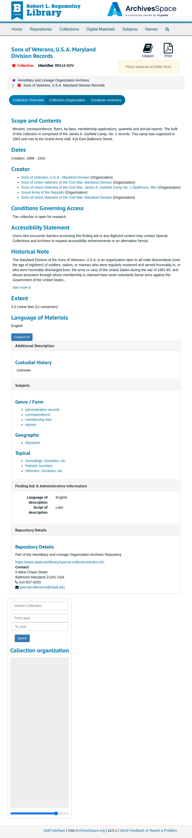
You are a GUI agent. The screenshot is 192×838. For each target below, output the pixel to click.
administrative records (42, 410)
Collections (69, 29)
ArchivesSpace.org (90, 830)
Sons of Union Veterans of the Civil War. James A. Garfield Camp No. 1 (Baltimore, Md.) (89, 187)
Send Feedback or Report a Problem (148, 830)
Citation (148, 50)
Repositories (41, 29)
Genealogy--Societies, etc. (45, 461)
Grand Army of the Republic (42, 192)
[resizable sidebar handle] (39, 813)
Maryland (32, 443)
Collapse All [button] (22, 337)
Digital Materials (100, 29)
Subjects (130, 29)
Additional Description (34, 345)
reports (30, 425)
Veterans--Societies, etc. (44, 471)
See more (21, 287)
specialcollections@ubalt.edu (42, 587)
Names (151, 29)
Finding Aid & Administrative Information (51, 486)
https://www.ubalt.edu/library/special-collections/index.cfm (59, 562)
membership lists (38, 420)
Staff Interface (54, 830)
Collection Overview (28, 100)
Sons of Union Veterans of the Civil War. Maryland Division (66, 182)
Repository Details (31, 530)
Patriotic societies (38, 466)
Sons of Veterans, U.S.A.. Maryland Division (55, 177)
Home (17, 29)
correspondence (37, 415)
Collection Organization (67, 100)
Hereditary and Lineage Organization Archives (53, 80)
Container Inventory (106, 100)
